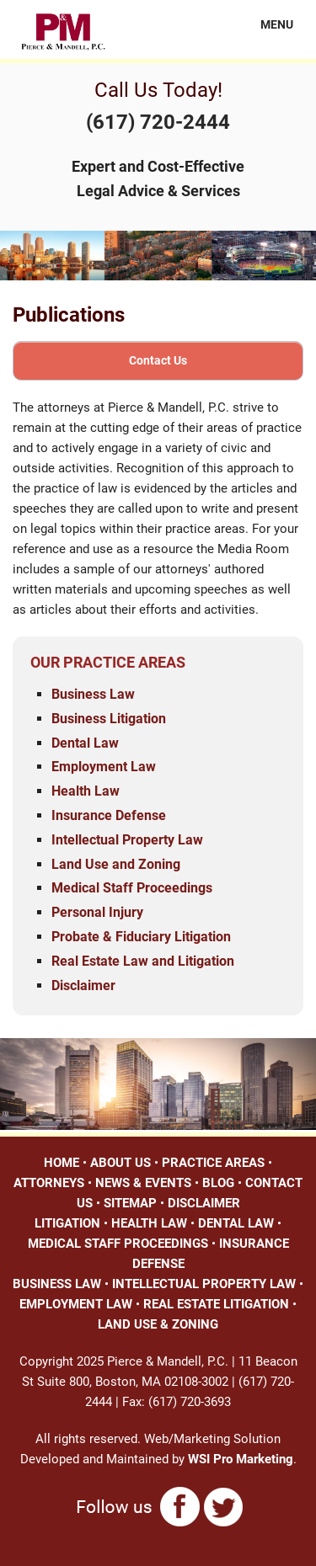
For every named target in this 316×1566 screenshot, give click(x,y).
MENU (267, 24)
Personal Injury (97, 912)
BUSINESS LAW (57, 1284)
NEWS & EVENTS (143, 1182)
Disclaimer (83, 985)
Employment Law (103, 767)
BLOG (218, 1182)
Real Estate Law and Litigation (142, 961)
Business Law (93, 694)
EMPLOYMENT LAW (75, 1304)
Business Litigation (108, 719)
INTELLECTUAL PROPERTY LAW (204, 1284)
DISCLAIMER (204, 1203)
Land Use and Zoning (115, 864)
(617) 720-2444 (158, 122)
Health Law (85, 791)
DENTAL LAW (236, 1223)
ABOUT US (120, 1162)
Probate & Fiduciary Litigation (141, 937)
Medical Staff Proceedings (131, 888)
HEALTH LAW (149, 1223)
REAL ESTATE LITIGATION (216, 1304)
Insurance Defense (108, 815)
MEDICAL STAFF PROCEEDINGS (118, 1243)
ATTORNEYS (48, 1182)
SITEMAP (130, 1203)
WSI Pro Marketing (240, 1459)
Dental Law (85, 743)
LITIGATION (67, 1223)
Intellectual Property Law (127, 840)
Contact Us (158, 360)
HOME (61, 1162)
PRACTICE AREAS (213, 1162)
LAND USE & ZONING (158, 1324)
